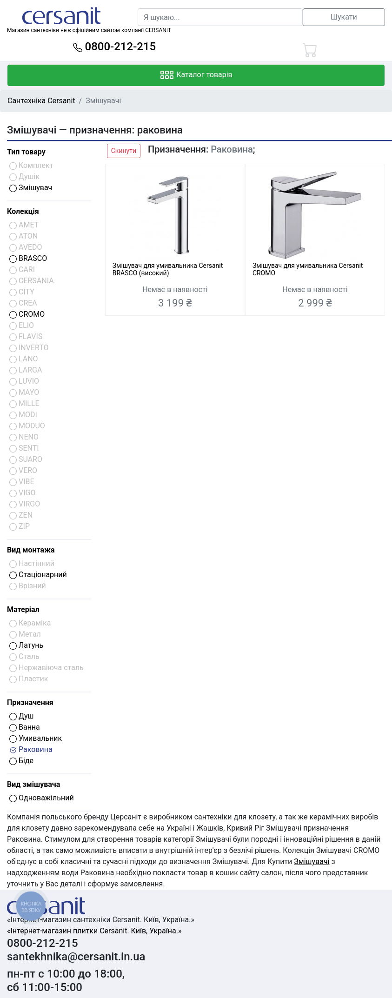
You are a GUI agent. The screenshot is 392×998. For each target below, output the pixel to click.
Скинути (123, 150)
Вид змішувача (33, 784)
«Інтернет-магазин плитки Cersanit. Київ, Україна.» (94, 930)
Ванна (24, 727)
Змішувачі (311, 861)
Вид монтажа (30, 550)
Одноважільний (41, 797)
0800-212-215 (114, 46)
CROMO (27, 314)
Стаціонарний (38, 574)
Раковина (31, 749)
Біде (21, 760)
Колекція (23, 211)
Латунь (26, 645)
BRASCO (28, 258)
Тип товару (26, 151)
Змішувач (30, 187)
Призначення (30, 702)
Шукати (344, 17)
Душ (21, 716)
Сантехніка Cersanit (41, 100)
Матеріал (23, 609)
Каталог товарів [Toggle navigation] (196, 75)
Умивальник (35, 738)
